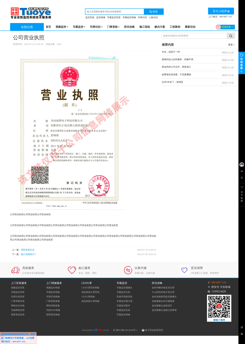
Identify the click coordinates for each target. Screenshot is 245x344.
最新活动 (190, 26)
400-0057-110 (218, 282)
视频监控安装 (18, 287)
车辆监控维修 (129, 17)
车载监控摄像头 (124, 287)
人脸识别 (153, 17)
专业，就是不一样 (171, 52)
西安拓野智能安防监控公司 (14, 334)
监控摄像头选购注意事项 (164, 310)
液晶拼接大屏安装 (90, 292)
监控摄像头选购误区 (162, 305)
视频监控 (62, 27)
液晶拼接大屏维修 (90, 301)
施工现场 (144, 26)
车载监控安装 (114, 17)
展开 (241, 63)
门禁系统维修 (53, 301)
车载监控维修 (53, 292)
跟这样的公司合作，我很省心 (176, 67)
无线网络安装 (18, 310)
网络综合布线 (18, 305)
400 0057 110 (225, 16)
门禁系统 (113, 27)
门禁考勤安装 (18, 301)
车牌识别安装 (18, 296)
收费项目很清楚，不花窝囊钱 (176, 74)
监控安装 (89, 17)
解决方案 (160, 26)
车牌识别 (142, 17)
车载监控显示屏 (124, 301)
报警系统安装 (18, 314)
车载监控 (79, 27)
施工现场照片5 (28, 254)
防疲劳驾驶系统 (124, 296)
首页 (48, 26)
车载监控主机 (123, 292)
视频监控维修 (53, 287)
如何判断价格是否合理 (163, 287)
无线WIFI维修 (53, 310)
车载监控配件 (123, 305)
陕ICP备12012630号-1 (125, 330)
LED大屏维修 (88, 296)
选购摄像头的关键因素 (163, 301)
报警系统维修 (53, 314)
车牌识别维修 (53, 296)
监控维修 (100, 17)
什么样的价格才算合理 (163, 292)
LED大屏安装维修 (90, 287)
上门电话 (212, 16)
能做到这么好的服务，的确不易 (177, 59)
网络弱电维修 (53, 305)
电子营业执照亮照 (152, 330)
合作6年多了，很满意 (172, 82)
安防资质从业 (27, 249)
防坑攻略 (129, 26)
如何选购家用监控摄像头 (164, 296)
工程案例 (175, 26)
